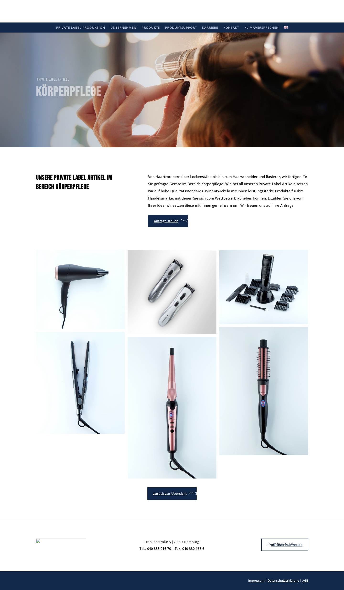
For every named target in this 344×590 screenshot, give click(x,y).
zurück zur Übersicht (170, 493)
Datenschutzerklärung (283, 580)
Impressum (256, 580)
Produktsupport (181, 28)
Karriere (210, 28)
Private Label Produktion (80, 28)
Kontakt (231, 28)
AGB (305, 580)
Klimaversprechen (261, 28)
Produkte (151, 28)
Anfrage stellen (166, 221)
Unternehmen (123, 28)
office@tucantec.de (286, 544)
